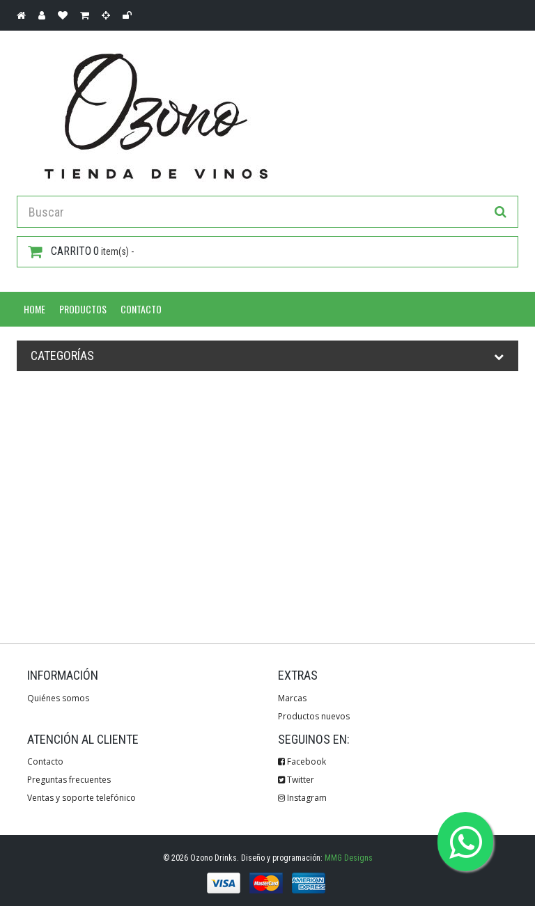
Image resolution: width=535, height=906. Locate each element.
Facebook (302, 761)
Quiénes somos (58, 698)
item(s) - (81, 251)
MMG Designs (349, 858)
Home (34, 309)
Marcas (292, 698)
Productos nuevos (314, 716)
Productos (83, 309)
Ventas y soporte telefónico (81, 798)
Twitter (296, 780)
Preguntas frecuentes (69, 780)
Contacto (141, 309)
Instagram (302, 798)
